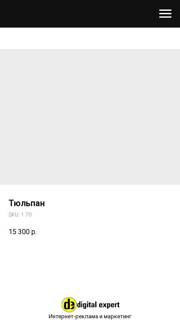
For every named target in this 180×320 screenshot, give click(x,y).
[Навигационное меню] (165, 13)
